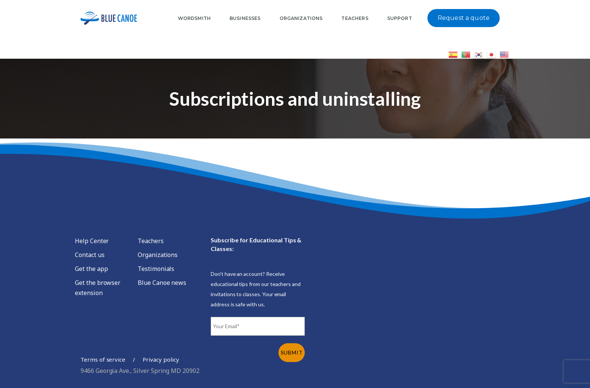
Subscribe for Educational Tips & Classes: (256, 244)
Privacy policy (161, 359)
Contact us (90, 255)
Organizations (158, 255)
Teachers (151, 241)
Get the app (91, 269)
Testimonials (156, 269)
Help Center (92, 241)
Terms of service (103, 359)
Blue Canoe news (162, 282)
